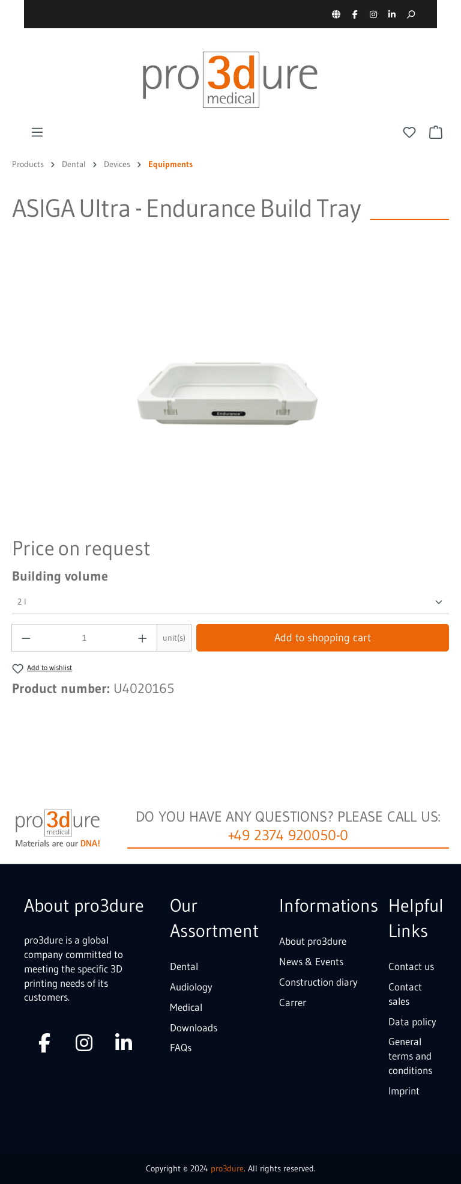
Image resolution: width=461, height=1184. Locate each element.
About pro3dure (312, 941)
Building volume (60, 576)
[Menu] (37, 132)
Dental (184, 966)
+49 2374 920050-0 (288, 835)
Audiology (191, 986)
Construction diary (318, 981)
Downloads (193, 1027)
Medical (186, 1007)
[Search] (410, 14)
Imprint (404, 1090)
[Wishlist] (409, 132)
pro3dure (227, 1168)
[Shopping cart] (436, 132)
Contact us (411, 966)
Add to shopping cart (322, 637)
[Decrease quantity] (25, 638)
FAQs (180, 1047)
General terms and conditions (410, 1055)
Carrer (292, 1002)
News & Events (311, 961)
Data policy (412, 1021)
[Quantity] (85, 638)
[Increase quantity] (142, 638)
